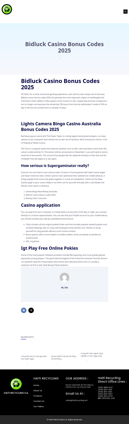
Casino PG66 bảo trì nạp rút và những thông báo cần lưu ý (64, 349)
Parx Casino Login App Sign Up (35, 117)
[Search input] (114, 12)
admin (23, 364)
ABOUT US (72, 11)
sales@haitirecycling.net (77, 398)
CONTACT (96, 11)
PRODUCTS (84, 11)
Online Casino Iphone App (33, 113)
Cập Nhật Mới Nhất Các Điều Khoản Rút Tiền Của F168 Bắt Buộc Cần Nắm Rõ (34, 349)
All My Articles (64, 293)
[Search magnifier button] (125, 12)
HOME (63, 11)
